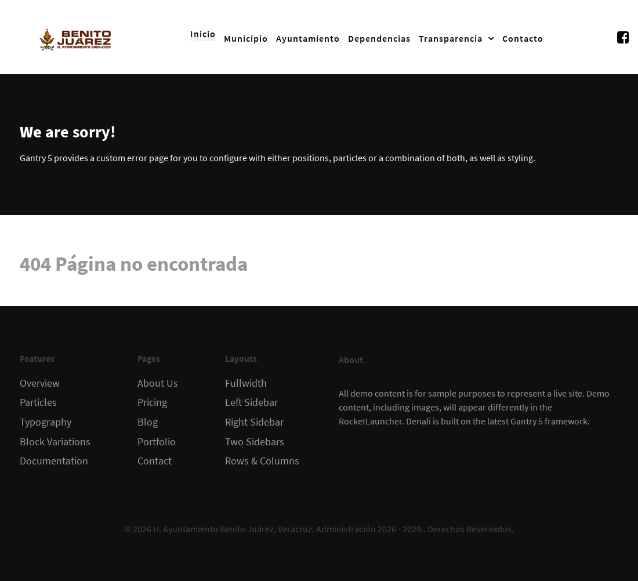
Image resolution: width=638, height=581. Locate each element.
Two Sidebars (254, 441)
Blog (147, 422)
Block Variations (55, 441)
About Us (157, 383)
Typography (45, 422)
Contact (154, 461)
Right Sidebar (254, 422)
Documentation (54, 461)
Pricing (152, 402)
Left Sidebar (251, 402)
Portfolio (156, 441)
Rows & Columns (262, 461)
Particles (38, 402)
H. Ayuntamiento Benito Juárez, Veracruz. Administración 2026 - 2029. (288, 529)
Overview (40, 383)
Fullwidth (246, 383)
